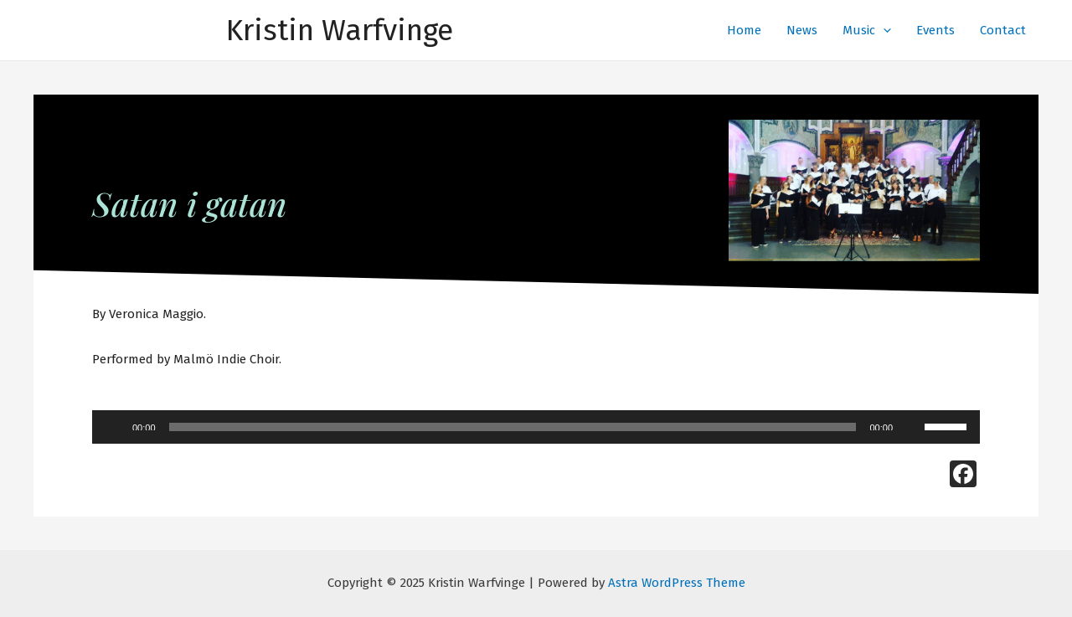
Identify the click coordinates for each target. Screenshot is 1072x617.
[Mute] (911, 427)
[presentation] (883, 30)
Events (935, 30)
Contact (1003, 30)
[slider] (513, 427)
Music (867, 30)
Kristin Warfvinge (339, 30)
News (801, 30)
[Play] (114, 427)
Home (744, 30)
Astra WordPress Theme (676, 582)
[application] (536, 427)
